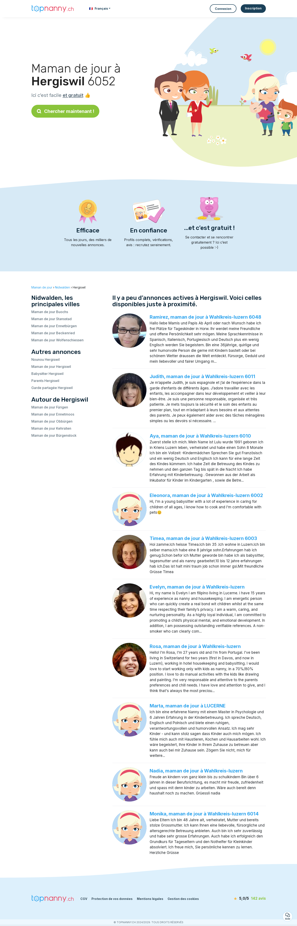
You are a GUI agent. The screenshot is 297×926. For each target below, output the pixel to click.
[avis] (241, 898)
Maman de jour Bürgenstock (54, 435)
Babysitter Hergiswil (47, 373)
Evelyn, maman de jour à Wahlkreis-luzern (197, 587)
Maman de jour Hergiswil (51, 366)
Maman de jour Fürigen (49, 407)
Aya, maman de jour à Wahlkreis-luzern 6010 (200, 436)
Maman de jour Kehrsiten (51, 428)
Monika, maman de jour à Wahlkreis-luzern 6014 (204, 814)
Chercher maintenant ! (65, 111)
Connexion (223, 8)
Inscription (253, 8)
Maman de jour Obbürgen (51, 421)
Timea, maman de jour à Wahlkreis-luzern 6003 (203, 538)
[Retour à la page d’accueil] (52, 8)
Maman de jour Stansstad (51, 319)
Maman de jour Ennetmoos (52, 414)
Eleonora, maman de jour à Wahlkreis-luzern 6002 (206, 495)
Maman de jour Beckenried (53, 333)
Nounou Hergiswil (45, 359)
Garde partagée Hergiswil (52, 388)
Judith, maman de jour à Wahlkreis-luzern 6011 (202, 376)
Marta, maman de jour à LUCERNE (188, 706)
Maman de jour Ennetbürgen (54, 326)
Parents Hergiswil (45, 381)
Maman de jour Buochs (49, 312)
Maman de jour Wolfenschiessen (57, 340)
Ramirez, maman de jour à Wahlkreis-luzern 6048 (205, 317)
